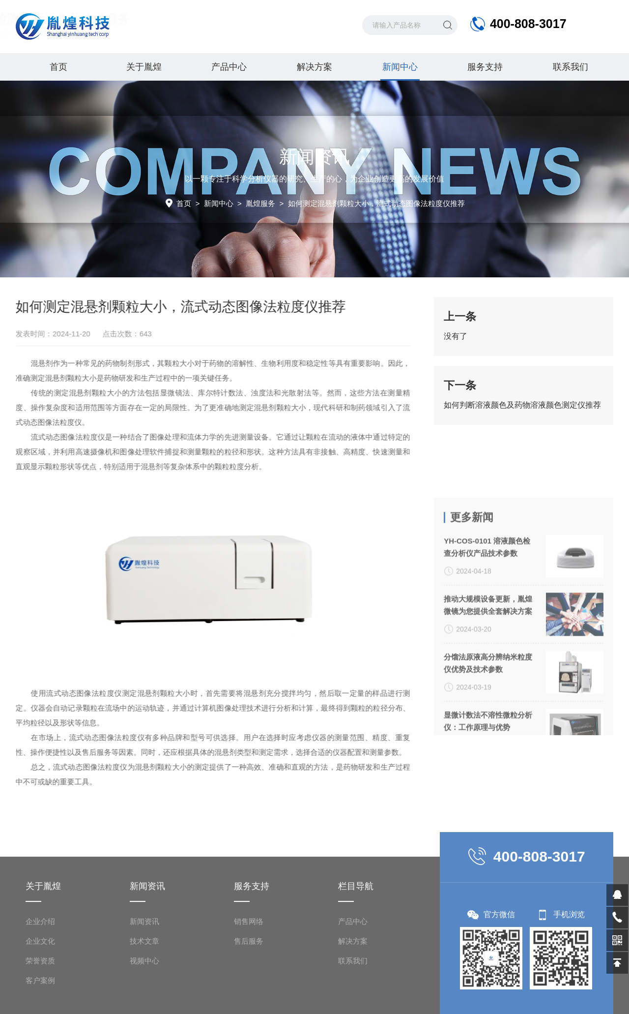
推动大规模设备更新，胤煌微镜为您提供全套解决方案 (488, 702)
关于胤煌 (144, 67)
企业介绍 (40, 994)
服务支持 (485, 67)
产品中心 (229, 67)
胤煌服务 (260, 203)
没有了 (455, 340)
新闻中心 (400, 71)
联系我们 (570, 67)
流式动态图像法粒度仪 (56, 437)
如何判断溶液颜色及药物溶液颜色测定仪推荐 (522, 409)
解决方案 (314, 67)
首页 (58, 67)
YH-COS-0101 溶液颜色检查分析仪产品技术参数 (487, 644)
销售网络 (248, 994)
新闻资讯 (144, 994)
